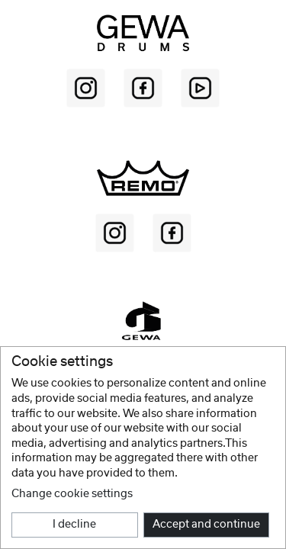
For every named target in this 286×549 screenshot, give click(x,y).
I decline (74, 524)
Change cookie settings (72, 494)
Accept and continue (206, 524)
